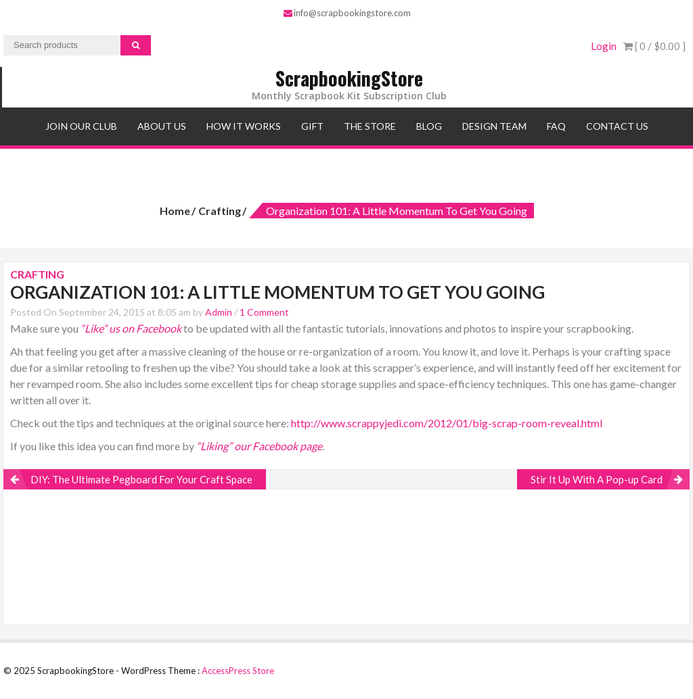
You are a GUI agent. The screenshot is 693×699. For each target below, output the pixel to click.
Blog (429, 126)
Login (604, 46)
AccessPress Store (238, 670)
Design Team (494, 126)
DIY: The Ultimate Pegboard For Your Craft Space (141, 479)
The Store (370, 126)
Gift (312, 126)
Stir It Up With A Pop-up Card (597, 479)
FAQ (556, 126)
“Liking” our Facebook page (259, 445)
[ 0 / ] (654, 46)
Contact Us (617, 126)
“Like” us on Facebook (131, 328)
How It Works (243, 126)
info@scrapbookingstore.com (347, 12)
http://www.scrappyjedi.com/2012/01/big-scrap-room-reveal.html (446, 422)
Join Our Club (81, 126)
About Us (161, 126)
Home (175, 210)
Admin (218, 312)
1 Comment (264, 312)
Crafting (219, 210)
